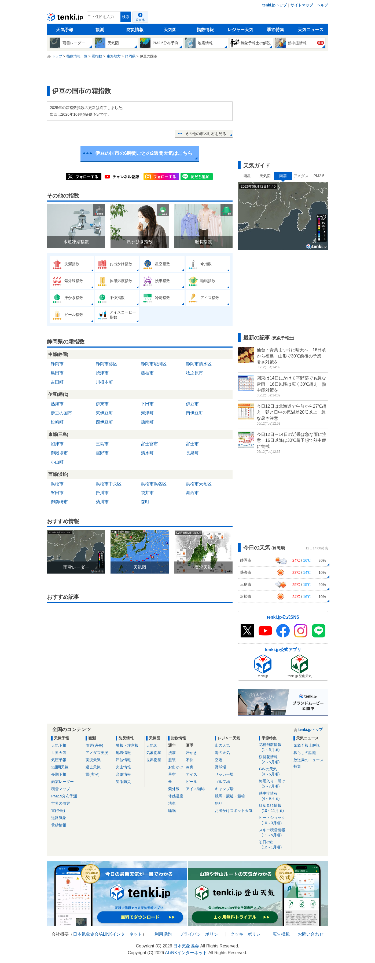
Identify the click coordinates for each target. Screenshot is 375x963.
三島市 (102, 444)
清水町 (147, 453)
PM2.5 (319, 176)
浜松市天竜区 (199, 484)
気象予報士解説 (306, 745)
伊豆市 (192, 404)
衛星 (247, 176)
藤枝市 (147, 373)
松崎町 (57, 422)
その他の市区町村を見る (205, 134)
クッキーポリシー (247, 934)
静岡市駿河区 (154, 364)
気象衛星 (153, 752)
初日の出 (274, 845)
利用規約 (163, 934)
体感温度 (175, 796)
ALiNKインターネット (121, 934)
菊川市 (102, 501)
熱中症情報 (274, 796)
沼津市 (57, 444)
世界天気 (58, 752)
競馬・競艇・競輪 (230, 796)
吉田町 (57, 382)
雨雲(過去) (94, 745)
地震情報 (123, 752)
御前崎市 (59, 501)
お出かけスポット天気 (233, 810)
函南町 (147, 422)
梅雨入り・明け (274, 784)
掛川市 (102, 492)
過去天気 (93, 767)
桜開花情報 (274, 760)
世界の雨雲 (60, 803)
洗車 (172, 803)
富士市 (192, 444)
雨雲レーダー (62, 781)
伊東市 (102, 404)
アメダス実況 (97, 752)
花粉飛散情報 (274, 747)
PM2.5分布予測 (64, 796)
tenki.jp (65, 18)
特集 (297, 766)
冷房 (189, 767)
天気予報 (64, 29)
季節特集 (275, 29)
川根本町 (104, 382)
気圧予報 (58, 760)
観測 (99, 29)
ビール (191, 781)
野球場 (220, 767)
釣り (218, 803)
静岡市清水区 (199, 364)
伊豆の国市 (61, 413)
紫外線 (173, 789)
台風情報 (123, 774)
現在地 (140, 19)
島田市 (57, 373)
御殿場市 (59, 453)
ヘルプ (322, 5)
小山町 (57, 462)
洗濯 (172, 752)
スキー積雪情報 (274, 833)
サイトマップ (302, 5)
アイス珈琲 (195, 789)
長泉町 (192, 453)
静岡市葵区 (106, 364)
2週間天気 (59, 767)
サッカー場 (224, 774)
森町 (145, 501)
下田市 (147, 404)
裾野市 (102, 453)
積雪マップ (60, 789)
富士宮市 (149, 444)
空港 (218, 760)
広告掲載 (281, 934)
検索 (126, 17)
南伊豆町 (194, 413)
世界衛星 (153, 760)
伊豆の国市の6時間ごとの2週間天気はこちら (143, 153)
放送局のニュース (308, 760)
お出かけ (175, 767)
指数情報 (205, 29)
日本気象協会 (86, 934)
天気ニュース (310, 29)
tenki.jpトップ (274, 5)
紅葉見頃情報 (274, 808)
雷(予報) (58, 810)
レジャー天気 (240, 29)
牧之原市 (194, 373)
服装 (172, 760)
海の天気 (222, 752)
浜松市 (57, 484)
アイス (191, 774)
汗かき (191, 752)
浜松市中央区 (109, 484)
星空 (172, 774)
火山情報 (123, 767)
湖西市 (192, 492)
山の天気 (222, 745)
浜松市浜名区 (154, 484)
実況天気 (93, 760)
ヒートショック (274, 820)
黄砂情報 (58, 825)
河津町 (147, 413)
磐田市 (57, 492)
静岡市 (57, 364)
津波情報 (123, 760)
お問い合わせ (310, 934)
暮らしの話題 (304, 752)
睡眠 (172, 810)
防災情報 (135, 29)
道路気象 (58, 818)
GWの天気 (274, 772)
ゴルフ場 (222, 781)
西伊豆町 (104, 422)
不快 (189, 760)
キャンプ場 (224, 789)
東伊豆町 (104, 413)
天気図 (170, 29)
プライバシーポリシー (200, 934)
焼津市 (102, 373)
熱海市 (57, 404)
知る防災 (123, 781)
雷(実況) (92, 774)
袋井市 (147, 492)
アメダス (300, 176)
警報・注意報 (127, 745)
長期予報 (58, 774)
